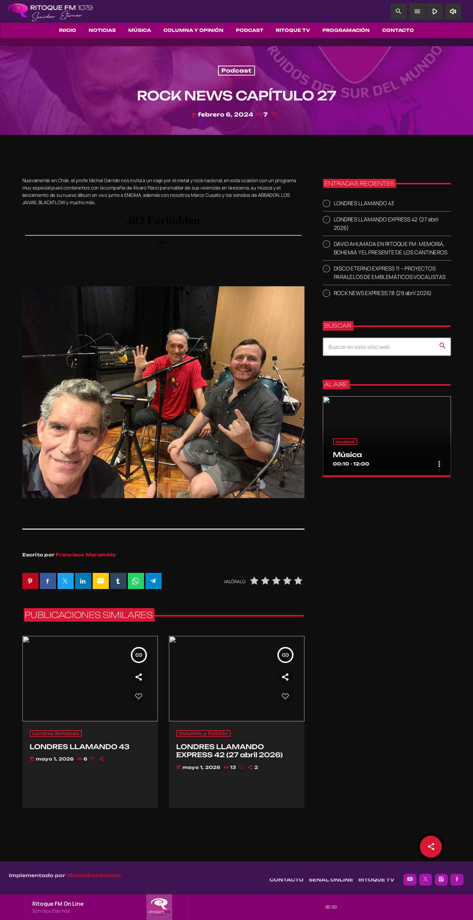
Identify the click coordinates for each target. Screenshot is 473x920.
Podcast (236, 70)
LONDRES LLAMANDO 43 (364, 203)
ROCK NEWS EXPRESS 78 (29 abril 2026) (383, 293)
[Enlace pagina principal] (49, 11)
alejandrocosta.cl (94, 872)
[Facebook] (456, 876)
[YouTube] (410, 876)
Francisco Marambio (86, 554)
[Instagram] (441, 876)
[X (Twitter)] (425, 876)
